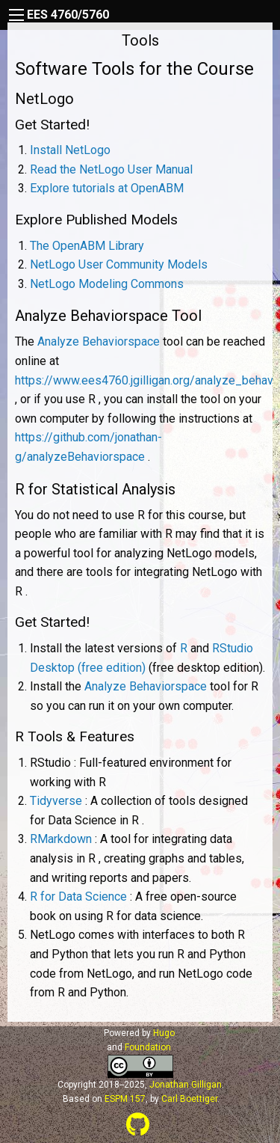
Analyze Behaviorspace (98, 341)
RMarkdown (61, 839)
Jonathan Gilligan (185, 1084)
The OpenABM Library (87, 246)
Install (70, 150)
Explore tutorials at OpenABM (107, 188)
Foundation (148, 1047)
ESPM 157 (125, 1099)
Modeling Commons (107, 284)
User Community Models (119, 264)
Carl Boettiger (189, 1099)
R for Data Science (78, 896)
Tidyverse (56, 801)
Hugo (164, 1033)
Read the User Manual (111, 169)
